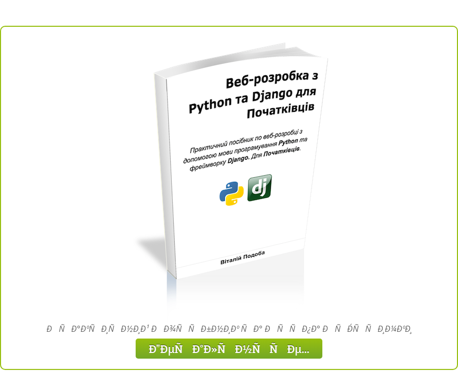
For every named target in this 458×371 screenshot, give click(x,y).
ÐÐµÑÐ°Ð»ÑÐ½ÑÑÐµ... (229, 348)
